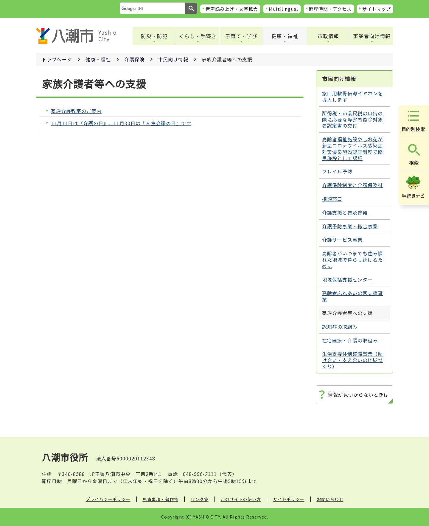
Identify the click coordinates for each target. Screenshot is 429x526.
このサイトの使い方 (241, 499)
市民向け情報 (173, 59)
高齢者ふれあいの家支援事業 (352, 296)
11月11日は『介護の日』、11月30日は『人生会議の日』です (121, 123)
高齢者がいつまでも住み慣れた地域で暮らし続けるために (352, 259)
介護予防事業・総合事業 (350, 226)
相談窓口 (332, 198)
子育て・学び (241, 36)
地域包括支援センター (347, 279)
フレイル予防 (337, 171)
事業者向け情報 (372, 36)
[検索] (152, 8)
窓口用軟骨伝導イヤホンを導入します (352, 96)
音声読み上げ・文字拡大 (232, 9)
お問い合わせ (330, 499)
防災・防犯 (154, 36)
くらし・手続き (198, 36)
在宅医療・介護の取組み (350, 340)
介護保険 (134, 59)
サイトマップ (376, 9)
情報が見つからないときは (358, 394)
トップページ (57, 59)
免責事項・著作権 (160, 499)
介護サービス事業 (342, 239)
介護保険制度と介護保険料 (352, 185)
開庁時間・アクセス (330, 9)
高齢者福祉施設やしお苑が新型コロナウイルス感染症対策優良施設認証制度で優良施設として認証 (352, 148)
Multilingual (283, 9)
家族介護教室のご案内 (76, 111)
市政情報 (328, 36)
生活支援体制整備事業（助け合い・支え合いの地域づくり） (352, 360)
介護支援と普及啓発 (345, 212)
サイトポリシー (288, 499)
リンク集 (200, 499)
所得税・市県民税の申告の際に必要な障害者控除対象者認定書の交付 (352, 119)
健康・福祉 (284, 36)
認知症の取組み (340, 326)
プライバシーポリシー (108, 499)
